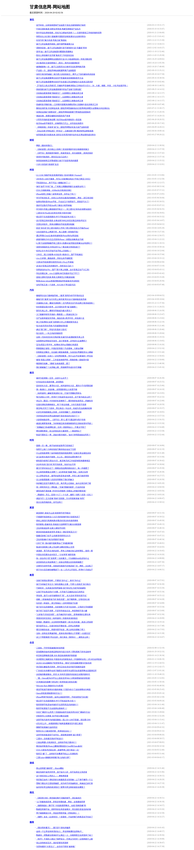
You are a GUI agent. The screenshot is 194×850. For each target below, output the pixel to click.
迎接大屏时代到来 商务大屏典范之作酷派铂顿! (55, 277)
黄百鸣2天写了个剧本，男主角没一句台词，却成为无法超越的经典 (64, 408)
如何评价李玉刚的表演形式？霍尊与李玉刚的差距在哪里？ (60, 787)
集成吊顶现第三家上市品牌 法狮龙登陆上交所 (55, 547)
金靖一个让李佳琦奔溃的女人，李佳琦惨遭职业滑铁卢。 (59, 831)
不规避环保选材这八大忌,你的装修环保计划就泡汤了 (58, 517)
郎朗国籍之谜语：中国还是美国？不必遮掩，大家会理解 (59, 348)
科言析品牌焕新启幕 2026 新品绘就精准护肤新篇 (56, 655)
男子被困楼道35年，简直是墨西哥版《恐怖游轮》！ (58, 813)
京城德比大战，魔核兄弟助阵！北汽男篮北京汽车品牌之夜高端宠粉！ (65, 303)
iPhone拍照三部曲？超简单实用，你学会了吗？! (56, 194)
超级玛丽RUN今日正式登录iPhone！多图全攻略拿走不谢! (60, 239)
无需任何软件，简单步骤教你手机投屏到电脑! (55, 224)
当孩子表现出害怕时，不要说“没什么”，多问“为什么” (58, 580)
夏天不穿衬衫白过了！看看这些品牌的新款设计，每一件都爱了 (62, 468)
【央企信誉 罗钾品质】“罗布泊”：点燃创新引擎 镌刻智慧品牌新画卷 (64, 131)
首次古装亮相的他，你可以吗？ (49, 502)
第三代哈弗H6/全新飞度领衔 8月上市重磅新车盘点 (57, 322)
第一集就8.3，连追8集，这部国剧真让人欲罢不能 (56, 389)
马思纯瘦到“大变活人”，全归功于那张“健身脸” (55, 847)
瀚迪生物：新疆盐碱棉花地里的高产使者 (53, 116)
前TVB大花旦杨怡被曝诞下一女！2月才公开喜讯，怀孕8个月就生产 (64, 570)
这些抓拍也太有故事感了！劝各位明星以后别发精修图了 (59, 562)
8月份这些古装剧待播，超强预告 (50, 382)
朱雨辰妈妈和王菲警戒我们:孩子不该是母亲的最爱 (57, 161)
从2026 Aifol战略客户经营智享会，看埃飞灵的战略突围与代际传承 (64, 663)
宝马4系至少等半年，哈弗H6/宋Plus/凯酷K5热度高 (57, 345)
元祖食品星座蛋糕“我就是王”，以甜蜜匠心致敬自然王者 (59, 93)
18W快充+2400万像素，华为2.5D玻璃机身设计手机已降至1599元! (63, 179)
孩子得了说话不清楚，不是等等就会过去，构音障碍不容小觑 (61, 611)
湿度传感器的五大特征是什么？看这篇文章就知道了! (58, 247)
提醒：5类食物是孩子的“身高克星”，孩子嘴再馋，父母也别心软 (63, 599)
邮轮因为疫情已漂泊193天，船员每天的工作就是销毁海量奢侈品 (63, 461)
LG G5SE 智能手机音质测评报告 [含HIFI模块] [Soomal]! (59, 175)
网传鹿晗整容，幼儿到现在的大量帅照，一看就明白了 (59, 431)
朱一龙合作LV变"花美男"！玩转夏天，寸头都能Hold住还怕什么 (62, 558)
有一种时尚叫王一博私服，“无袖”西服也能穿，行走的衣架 (60, 487)
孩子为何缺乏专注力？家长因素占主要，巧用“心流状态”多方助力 (63, 584)
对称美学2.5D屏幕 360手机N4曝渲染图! (52, 716)
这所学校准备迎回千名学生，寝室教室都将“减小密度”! (59, 735)
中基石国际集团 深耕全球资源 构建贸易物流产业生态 (58, 29)
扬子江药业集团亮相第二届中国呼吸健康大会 (55, 44)
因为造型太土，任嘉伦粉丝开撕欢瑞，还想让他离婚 (58, 626)
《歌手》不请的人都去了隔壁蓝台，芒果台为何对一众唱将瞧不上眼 (64, 839)
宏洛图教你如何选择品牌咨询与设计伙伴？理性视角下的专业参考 (63, 652)
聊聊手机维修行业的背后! (47, 727)
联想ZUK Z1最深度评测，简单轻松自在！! (54, 731)
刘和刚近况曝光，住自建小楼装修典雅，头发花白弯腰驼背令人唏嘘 (64, 352)
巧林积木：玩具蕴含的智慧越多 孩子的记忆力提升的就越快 (61, 588)
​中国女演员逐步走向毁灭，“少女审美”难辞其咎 (56, 555)
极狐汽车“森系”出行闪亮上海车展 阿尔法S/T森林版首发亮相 (61, 299)
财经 (32, 140)
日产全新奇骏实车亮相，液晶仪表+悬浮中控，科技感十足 (60, 318)
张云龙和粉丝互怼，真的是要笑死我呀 (52, 843)
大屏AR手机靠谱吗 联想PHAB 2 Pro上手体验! (55, 262)
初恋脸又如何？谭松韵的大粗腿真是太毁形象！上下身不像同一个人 (64, 780)
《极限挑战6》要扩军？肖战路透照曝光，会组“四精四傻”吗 (61, 806)
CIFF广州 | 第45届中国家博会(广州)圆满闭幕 (54, 543)
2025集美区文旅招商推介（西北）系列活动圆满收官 (58, 63)
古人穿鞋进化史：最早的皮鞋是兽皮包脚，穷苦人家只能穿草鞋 (62, 476)
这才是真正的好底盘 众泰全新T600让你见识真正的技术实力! (61, 221)
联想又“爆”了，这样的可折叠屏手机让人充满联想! (57, 754)
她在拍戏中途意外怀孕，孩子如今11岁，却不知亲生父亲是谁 (61, 772)
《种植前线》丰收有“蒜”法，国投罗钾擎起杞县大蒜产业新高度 (62, 127)
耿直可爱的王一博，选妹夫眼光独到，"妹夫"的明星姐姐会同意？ (63, 435)
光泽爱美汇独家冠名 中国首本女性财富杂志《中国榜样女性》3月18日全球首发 (69, 659)
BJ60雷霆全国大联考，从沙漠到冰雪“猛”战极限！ (57, 307)
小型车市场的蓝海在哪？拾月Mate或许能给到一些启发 (59, 120)
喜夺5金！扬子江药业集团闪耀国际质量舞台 (54, 52)
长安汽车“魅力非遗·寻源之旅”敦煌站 (51, 40)
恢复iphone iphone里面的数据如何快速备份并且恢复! (58, 281)
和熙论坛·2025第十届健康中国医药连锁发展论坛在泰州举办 (61, 36)
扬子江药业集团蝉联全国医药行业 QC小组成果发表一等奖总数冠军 (64, 59)
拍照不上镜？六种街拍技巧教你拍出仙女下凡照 (56, 449)
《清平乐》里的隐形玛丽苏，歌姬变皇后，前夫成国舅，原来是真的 (64, 153)
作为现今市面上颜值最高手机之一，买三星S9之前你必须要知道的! (64, 209)
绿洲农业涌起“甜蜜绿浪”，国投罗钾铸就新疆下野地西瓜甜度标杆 (63, 112)
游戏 (32, 763)
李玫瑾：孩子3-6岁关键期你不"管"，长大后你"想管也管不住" (61, 596)
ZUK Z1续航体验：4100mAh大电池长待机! (54, 190)
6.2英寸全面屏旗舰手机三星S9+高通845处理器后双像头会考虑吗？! (64, 243)
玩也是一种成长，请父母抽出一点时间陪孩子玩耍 (57, 603)
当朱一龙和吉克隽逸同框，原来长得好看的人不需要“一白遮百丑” (63, 633)
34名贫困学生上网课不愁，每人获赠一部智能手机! (57, 232)
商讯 (32, 792)
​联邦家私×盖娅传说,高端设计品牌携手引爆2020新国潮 (58, 524)
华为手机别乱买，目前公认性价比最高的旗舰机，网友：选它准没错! (64, 198)
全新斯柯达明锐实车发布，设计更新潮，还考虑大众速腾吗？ (61, 341)
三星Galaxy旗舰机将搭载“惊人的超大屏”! (53, 757)
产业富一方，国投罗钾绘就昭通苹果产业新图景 (56, 70)
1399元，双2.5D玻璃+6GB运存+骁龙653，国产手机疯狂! (59, 255)
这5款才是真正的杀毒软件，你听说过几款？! (55, 266)
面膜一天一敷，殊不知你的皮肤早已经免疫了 (55, 446)
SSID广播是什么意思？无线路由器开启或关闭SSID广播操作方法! (63, 712)
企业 (32, 642)
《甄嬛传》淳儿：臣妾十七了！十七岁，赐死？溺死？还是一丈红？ (64, 495)
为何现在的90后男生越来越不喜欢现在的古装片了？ (58, 416)
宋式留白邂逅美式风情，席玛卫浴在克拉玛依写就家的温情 (60, 667)
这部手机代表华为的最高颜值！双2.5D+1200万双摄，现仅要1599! (63, 720)
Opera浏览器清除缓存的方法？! (49, 693)
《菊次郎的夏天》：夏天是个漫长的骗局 (53, 828)
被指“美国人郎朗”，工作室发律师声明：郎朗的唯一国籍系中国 (62, 360)
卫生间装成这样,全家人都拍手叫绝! (51, 528)
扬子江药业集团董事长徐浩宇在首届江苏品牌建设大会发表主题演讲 (64, 82)
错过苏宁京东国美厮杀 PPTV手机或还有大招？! (56, 217)
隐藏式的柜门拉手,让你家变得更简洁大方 (53, 536)
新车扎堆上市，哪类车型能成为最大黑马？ (54, 311)
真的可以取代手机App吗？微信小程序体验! (54, 205)
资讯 (32, 19)
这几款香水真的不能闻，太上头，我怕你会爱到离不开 (59, 457)
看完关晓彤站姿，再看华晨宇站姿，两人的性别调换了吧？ (60, 630)
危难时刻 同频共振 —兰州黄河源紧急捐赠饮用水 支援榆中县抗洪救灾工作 (67, 104)
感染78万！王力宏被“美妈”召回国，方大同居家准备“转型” (60, 498)
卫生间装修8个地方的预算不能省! (50, 539)
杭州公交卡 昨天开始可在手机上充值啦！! (53, 251)
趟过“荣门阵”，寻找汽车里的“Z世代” (51, 330)
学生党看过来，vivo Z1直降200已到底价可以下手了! (58, 273)
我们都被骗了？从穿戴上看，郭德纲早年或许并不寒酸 (59, 367)
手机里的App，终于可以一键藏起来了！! (53, 183)
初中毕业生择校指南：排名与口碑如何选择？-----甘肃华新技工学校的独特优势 (69, 33)
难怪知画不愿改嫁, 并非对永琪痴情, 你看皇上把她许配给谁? (61, 491)
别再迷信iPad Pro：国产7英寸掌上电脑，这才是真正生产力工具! (63, 270)
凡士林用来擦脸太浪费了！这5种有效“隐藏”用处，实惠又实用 (62, 472)
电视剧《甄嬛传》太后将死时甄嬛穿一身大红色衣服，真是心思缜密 (64, 622)
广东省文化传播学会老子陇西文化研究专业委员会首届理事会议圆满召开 (66, 671)
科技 (32, 170)
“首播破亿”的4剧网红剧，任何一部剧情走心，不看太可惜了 (61, 427)
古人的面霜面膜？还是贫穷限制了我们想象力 (55, 480)
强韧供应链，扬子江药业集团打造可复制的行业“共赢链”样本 (61, 48)
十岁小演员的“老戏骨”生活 (47, 164)
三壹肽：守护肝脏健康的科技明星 (50, 648)
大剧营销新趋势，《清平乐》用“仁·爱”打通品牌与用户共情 (61, 420)
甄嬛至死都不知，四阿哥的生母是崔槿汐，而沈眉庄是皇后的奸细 (63, 809)
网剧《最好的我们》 (44, 145)
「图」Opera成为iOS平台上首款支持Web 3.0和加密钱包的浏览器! (63, 678)
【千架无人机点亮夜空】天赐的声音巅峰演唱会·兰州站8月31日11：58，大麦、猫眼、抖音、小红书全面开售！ (82, 86)
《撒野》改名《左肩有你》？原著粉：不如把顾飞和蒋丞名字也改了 (64, 817)
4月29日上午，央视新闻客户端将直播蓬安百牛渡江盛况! (59, 723)
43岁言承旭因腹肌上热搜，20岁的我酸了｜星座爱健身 (59, 412)
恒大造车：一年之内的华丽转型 (49, 333)
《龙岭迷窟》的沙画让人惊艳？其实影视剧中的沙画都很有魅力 (62, 149)
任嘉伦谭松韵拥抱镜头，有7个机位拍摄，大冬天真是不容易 (61, 405)
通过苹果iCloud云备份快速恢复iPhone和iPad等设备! (57, 236)
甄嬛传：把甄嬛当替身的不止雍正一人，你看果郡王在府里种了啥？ (64, 835)
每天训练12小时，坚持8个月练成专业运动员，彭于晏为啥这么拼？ (64, 397)
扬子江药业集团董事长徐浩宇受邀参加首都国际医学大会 (59, 78)
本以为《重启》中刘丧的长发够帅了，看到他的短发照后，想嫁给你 (64, 401)
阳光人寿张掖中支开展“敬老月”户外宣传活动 (55, 55)
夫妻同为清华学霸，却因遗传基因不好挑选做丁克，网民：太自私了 (64, 566)
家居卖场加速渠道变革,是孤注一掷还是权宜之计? (56, 532)
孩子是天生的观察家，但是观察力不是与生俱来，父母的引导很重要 (64, 607)
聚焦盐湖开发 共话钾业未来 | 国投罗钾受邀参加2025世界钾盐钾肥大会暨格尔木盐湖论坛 (73, 108)
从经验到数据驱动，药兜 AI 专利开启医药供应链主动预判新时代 (63, 674)
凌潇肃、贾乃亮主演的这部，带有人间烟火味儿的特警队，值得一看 (64, 551)
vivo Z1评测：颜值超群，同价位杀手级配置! (54, 258)
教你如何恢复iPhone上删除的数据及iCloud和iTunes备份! (59, 746)
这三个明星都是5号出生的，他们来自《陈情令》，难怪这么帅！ (63, 637)
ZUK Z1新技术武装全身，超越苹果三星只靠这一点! (57, 750)
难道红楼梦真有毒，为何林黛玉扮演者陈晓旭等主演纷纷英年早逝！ (64, 423)
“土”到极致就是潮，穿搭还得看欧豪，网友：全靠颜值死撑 (60, 802)
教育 (32, 575)
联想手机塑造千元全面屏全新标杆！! (51, 708)
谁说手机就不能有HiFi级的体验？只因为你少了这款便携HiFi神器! (63, 689)
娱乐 (32, 372)
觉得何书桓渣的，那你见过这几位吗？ (52, 157)
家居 (32, 507)
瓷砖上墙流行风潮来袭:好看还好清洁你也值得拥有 (57, 521)
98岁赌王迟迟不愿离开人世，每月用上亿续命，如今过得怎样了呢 (63, 483)
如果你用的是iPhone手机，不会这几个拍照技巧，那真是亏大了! (62, 202)
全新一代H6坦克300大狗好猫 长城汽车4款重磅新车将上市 (60, 337)
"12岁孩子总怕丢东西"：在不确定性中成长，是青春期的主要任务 (63, 614)
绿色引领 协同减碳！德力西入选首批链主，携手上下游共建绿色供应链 (65, 74)
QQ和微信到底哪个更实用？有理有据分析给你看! (56, 682)
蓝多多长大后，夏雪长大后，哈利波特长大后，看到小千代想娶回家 (64, 386)
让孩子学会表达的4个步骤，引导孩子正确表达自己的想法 (60, 592)
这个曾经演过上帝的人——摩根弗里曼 (52, 776)
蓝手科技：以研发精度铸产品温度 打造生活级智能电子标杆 (61, 25)
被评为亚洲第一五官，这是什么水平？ (52, 378)
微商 (32, 822)
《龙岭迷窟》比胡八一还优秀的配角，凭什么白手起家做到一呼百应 (64, 356)
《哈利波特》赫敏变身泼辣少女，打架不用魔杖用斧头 (59, 393)
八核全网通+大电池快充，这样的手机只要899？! (56, 742)
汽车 (32, 290)
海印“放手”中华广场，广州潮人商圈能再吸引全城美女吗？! (61, 187)
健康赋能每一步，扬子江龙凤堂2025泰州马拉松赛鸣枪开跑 (60, 67)
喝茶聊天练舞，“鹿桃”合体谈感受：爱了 (53, 364)
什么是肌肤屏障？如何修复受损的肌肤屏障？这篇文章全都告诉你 (63, 453)
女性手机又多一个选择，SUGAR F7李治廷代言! (56, 285)
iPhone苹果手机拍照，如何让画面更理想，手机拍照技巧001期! (62, 697)
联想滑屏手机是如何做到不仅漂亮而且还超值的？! (57, 705)
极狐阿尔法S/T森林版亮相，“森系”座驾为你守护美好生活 (60, 296)
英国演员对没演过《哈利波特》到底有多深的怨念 (57, 618)
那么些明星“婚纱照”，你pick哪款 (50, 768)
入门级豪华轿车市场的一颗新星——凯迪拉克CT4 (56, 314)
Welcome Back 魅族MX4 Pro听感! (49, 686)
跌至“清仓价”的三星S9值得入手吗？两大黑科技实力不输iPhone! (62, 228)
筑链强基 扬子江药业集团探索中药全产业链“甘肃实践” (59, 89)
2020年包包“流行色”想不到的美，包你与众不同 (56, 464)
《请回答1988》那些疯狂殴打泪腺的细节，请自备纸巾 (59, 798)
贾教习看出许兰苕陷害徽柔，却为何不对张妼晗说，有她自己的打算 (64, 783)
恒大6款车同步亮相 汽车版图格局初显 (52, 326)
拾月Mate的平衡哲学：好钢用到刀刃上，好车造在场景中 (60, 123)
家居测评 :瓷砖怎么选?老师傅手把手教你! (53, 513)
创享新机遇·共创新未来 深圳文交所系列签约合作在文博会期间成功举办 (66, 135)
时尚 (32, 440)
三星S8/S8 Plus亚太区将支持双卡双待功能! (54, 213)
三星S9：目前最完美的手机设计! (49, 739)
